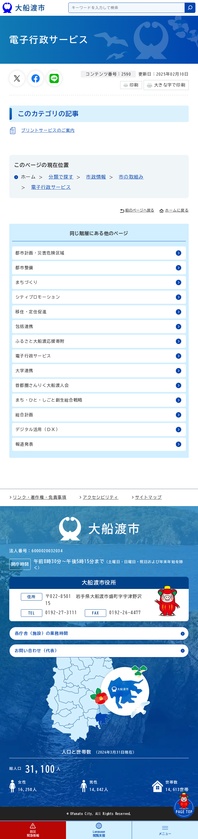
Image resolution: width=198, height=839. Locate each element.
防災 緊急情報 (33, 830)
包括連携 (98, 326)
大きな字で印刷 (166, 85)
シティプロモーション (98, 297)
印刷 (131, 85)
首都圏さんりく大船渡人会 (98, 385)
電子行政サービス (51, 187)
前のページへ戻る (137, 211)
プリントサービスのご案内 (48, 130)
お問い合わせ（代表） (37, 651)
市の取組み (131, 176)
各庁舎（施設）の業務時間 (41, 633)
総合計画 (98, 415)
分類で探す (60, 176)
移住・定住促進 (98, 312)
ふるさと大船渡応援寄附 (98, 341)
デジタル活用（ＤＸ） (98, 429)
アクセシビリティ (98, 497)
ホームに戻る (174, 210)
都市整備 (98, 267)
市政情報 (96, 176)
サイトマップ (146, 497)
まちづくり (98, 282)
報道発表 (98, 444)
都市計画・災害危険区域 (98, 253)
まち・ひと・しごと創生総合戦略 (98, 400)
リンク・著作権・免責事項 (37, 497)
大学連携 (98, 370)
